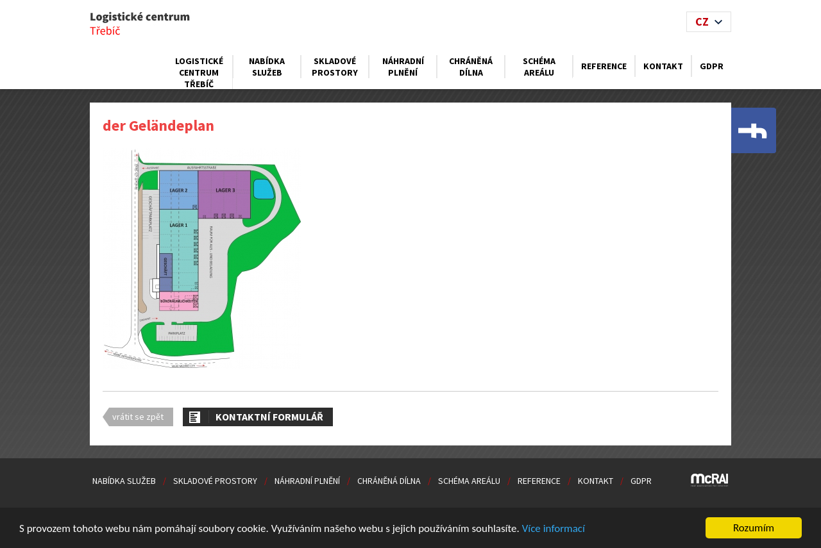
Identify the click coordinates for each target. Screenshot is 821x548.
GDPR (712, 66)
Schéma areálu (539, 66)
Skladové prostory (335, 66)
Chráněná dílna (471, 66)
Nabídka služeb (267, 66)
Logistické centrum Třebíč (199, 72)
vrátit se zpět (138, 416)
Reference (604, 66)
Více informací (553, 528)
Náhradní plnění (403, 66)
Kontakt (663, 66)
